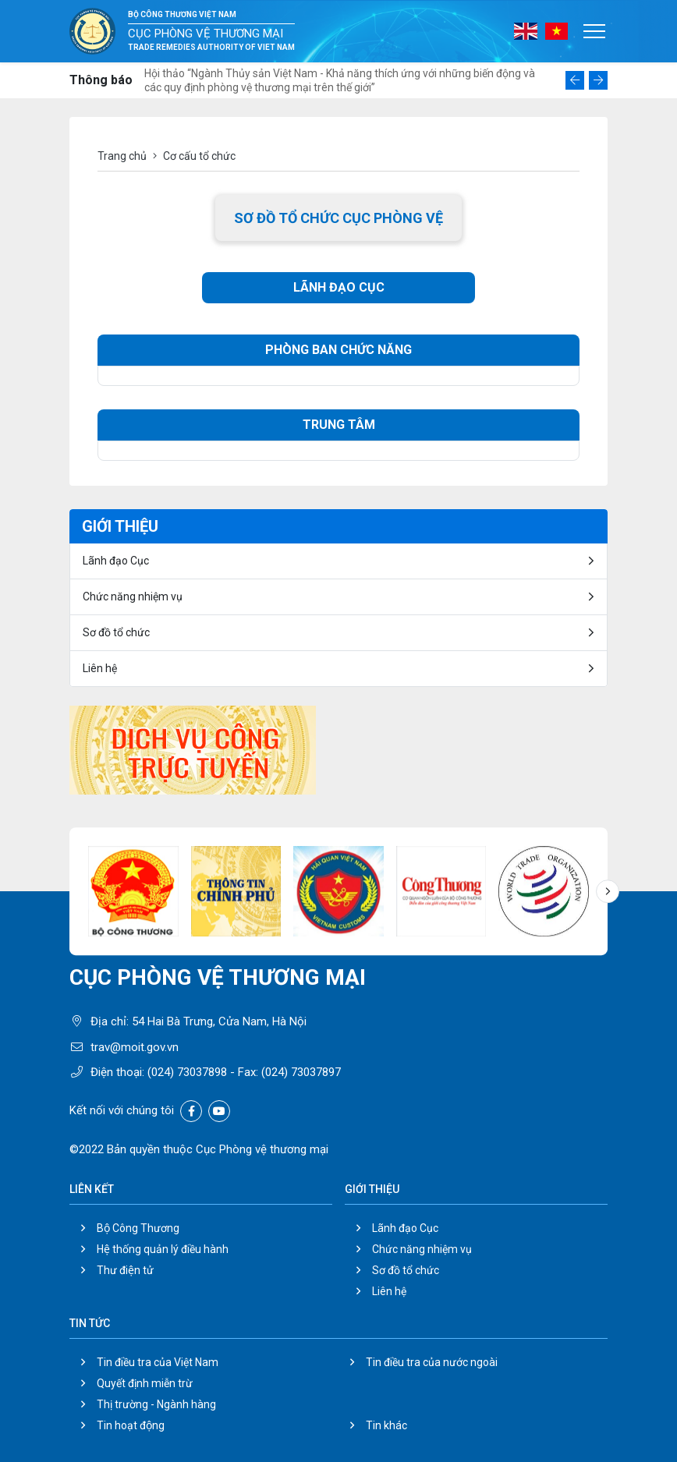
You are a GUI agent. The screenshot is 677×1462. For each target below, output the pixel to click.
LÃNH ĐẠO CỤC (339, 287)
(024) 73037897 (301, 1072)
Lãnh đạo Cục (116, 560)
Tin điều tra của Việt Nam (157, 1362)
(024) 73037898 (187, 1072)
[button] (574, 80)
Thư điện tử (125, 1270)
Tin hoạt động (131, 1425)
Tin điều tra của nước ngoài (432, 1362)
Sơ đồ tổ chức (116, 632)
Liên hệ (100, 668)
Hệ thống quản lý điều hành (163, 1249)
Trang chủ (122, 156)
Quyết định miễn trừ (145, 1383)
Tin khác (386, 1425)
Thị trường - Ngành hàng (156, 1404)
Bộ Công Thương (138, 1228)
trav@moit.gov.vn (134, 1047)
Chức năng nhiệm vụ (133, 596)
